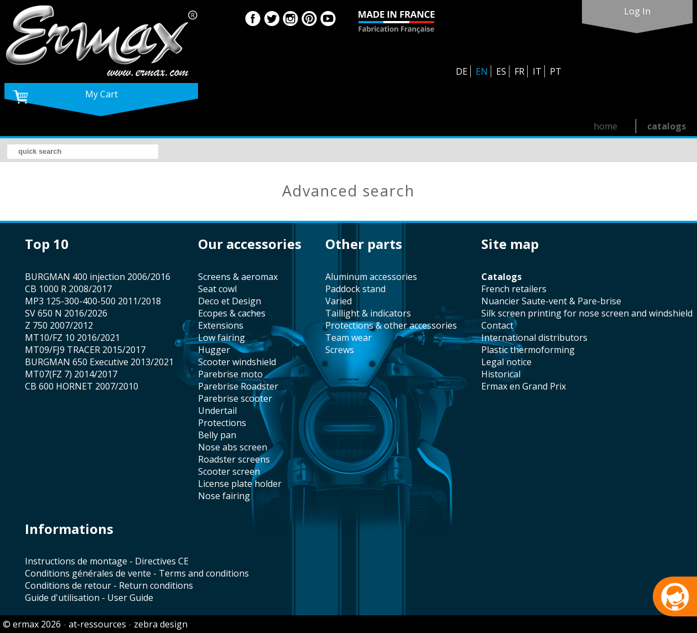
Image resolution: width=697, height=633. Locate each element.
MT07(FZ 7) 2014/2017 (71, 374)
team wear (348, 337)
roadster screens (234, 459)
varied (338, 301)
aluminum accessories (371, 277)
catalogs (666, 126)
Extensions (220, 325)
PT (555, 71)
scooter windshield (237, 362)
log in (637, 11)
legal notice (506, 362)
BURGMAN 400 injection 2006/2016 (97, 277)
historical (501, 374)
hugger (214, 350)
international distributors (534, 337)
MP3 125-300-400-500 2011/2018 (93, 301)
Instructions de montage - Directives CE (107, 561)
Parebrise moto (230, 374)
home (605, 126)
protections (222, 423)
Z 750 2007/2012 (59, 325)
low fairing (221, 337)
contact (497, 325)
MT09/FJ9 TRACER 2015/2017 (85, 350)
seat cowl (217, 289)
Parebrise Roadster (238, 386)
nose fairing (224, 496)
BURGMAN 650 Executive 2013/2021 (99, 362)
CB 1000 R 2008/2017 (68, 289)
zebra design (161, 624)
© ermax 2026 (32, 624)
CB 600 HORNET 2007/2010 (81, 386)
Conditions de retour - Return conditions (109, 585)
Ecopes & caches (232, 313)
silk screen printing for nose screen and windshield (587, 313)
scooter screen (229, 471)
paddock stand (355, 289)
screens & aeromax (238, 277)
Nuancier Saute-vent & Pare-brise (551, 301)
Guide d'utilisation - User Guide (89, 598)
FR (519, 71)
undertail (217, 410)
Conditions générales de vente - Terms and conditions (137, 573)
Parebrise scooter (235, 398)
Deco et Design (229, 301)
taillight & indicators (368, 313)
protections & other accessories (391, 325)
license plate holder (240, 484)
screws (339, 350)
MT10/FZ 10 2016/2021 (72, 337)
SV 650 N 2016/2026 (66, 313)
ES (501, 71)
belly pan (217, 435)
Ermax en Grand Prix (523, 386)
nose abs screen (232, 447)
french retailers (514, 289)
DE (461, 71)
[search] (83, 151)
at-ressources (97, 624)
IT (537, 71)
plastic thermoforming (528, 350)
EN (482, 71)
